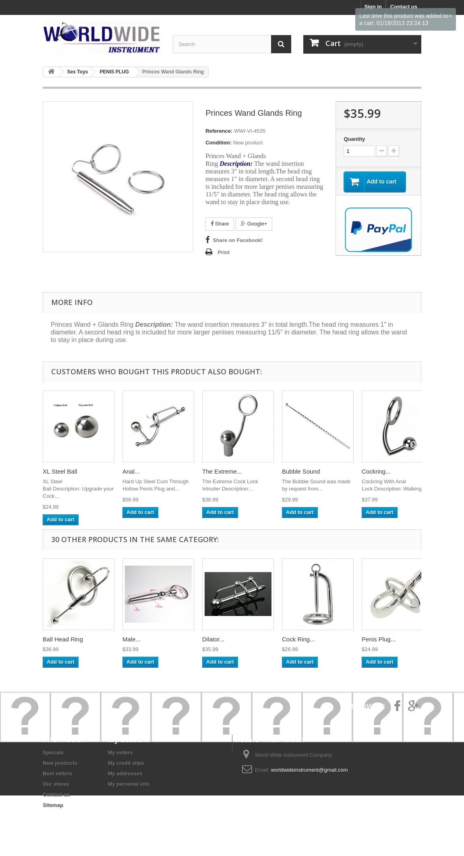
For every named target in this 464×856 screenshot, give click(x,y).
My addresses (125, 773)
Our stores (56, 784)
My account (128, 739)
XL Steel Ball (60, 471)
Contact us (56, 794)
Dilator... (213, 639)
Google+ (254, 224)
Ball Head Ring (63, 639)
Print (224, 252)
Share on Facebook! (238, 240)
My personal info (128, 784)
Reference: (218, 131)
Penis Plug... (379, 639)
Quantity (354, 139)
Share (220, 224)
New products (60, 763)
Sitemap (53, 805)
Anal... (131, 471)
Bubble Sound (301, 471)
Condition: (218, 143)
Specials (53, 753)
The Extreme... (222, 471)
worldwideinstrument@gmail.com (309, 770)
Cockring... (376, 471)
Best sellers (57, 773)
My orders (120, 753)
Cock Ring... (298, 639)
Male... (131, 639)
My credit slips (126, 763)
